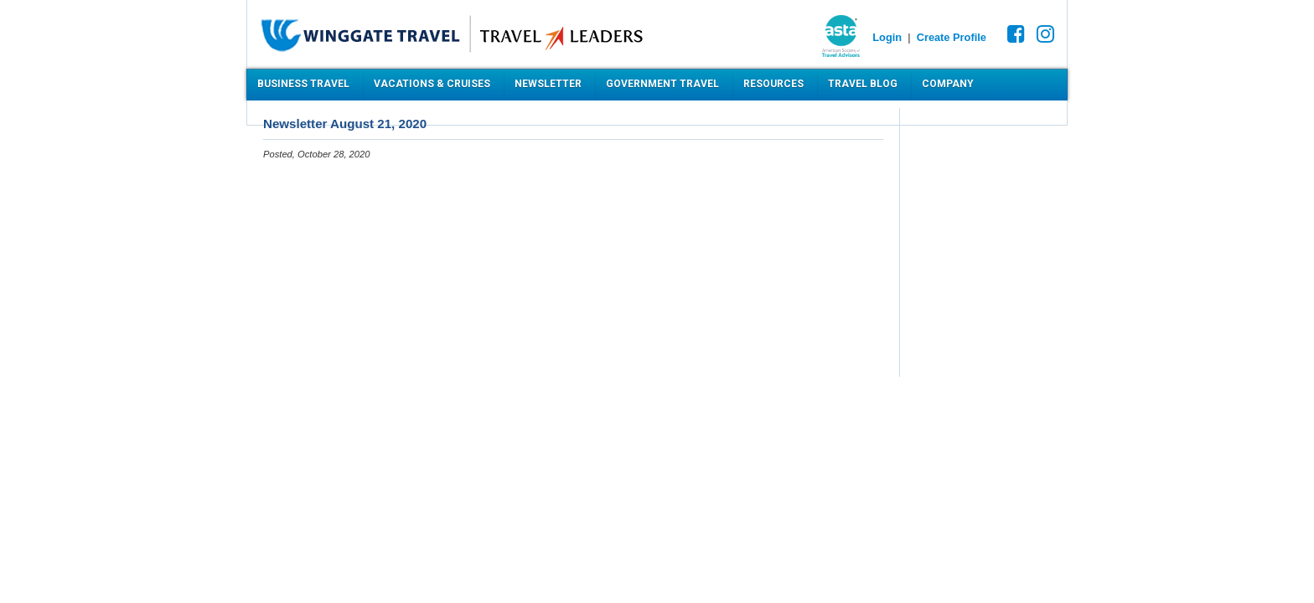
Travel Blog (863, 84)
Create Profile (951, 37)
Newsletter (548, 84)
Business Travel (303, 84)
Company (948, 84)
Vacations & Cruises (432, 84)
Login (887, 37)
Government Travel (662, 84)
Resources (773, 84)
